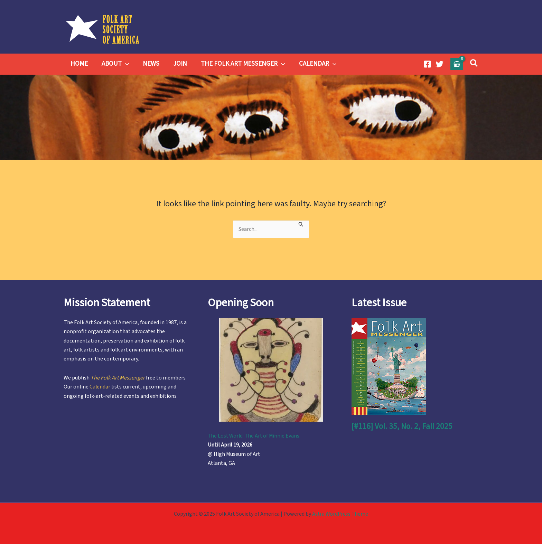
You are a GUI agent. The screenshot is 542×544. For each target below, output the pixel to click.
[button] (474, 64)
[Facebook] (427, 64)
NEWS (149, 63)
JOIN (178, 63)
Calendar (100, 387)
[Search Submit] (303, 223)
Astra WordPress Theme (340, 514)
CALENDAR (314, 64)
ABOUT (114, 64)
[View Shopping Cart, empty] (457, 63)
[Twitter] (439, 64)
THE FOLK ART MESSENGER (240, 64)
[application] (124, 64)
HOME (78, 63)
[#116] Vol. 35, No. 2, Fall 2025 (403, 426)
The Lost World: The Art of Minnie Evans (255, 436)
